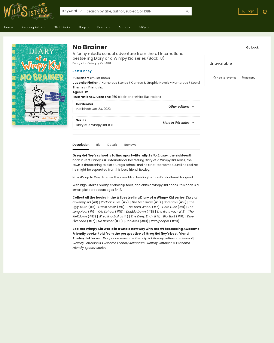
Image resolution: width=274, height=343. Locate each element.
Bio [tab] (98, 145)
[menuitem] (9, 27)
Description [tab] (81, 145)
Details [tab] (112, 145)
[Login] (248, 11)
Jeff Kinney (83, 71)
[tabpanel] (136, 208)
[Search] (187, 11)
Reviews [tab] (130, 145)
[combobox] (72, 11)
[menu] (137, 27)
